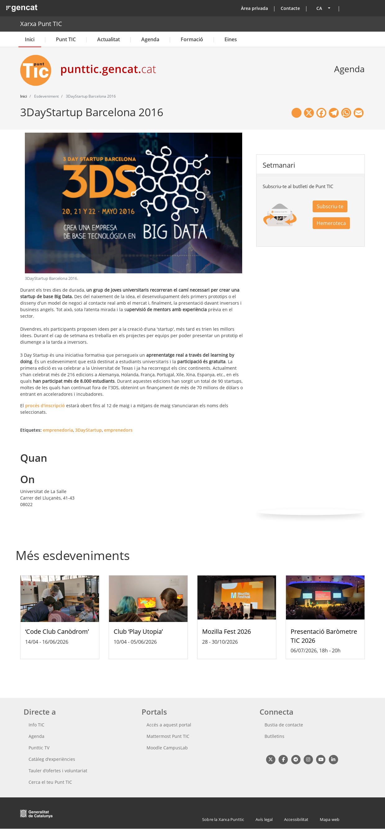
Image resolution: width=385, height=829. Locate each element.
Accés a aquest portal (169, 725)
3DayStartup (88, 430)
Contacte (290, 8)
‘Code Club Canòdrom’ (57, 631)
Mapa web (330, 819)
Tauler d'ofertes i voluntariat (58, 771)
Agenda (150, 39)
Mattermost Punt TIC (168, 736)
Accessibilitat (296, 819)
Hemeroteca (331, 223)
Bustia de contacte (284, 725)
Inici (29, 39)
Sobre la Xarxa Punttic (223, 819)
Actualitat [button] (108, 39)
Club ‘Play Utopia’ (138, 631)
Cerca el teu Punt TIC (50, 782)
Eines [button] (230, 39)
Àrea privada (254, 8)
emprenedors (118, 430)
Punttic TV (39, 748)
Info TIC (36, 725)
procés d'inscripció (45, 405)
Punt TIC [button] (66, 39)
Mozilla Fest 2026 (226, 631)
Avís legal (264, 819)
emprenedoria (58, 430)
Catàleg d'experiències (52, 759)
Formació (192, 39)
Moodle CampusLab (167, 748)
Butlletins (274, 736)
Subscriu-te (330, 206)
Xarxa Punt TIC (41, 24)
